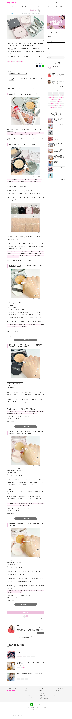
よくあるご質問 (59, 6)
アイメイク (50, 41)
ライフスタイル (53, 107)
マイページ (25, 693)
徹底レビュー (13, 61)
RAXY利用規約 (41, 697)
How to (19, 667)
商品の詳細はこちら (25, 340)
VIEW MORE (62, 86)
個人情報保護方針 (32, 707)
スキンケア (50, 36)
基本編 (62, 95)
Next (42, 618)
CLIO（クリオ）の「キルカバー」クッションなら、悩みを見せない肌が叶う (24, 82)
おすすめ (55, 93)
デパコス (50, 105)
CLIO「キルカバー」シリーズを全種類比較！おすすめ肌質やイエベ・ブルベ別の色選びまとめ (26, 79)
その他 (49, 53)
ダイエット (61, 105)
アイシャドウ (55, 97)
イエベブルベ (33, 656)
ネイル (49, 48)
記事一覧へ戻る (25, 637)
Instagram (55, 693)
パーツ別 (57, 103)
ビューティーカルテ (27, 695)
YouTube (55, 698)
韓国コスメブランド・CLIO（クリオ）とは (18, 73)
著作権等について (39, 707)
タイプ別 (59, 107)
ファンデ (18, 61)
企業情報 (27, 707)
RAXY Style (24, 6)
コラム (49, 50)
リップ (28, 656)
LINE (55, 695)
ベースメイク (12, 59)
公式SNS (47, 6)
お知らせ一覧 (41, 690)
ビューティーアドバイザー (28, 697)
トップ (13, 6)
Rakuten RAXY (12, 3)
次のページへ (25, 612)
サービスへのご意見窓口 (43, 695)
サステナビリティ (23, 715)
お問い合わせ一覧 (16, 715)
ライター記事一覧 (40, 633)
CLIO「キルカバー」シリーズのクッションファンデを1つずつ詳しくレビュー (25, 76)
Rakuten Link (56, 697)
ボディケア (50, 43)
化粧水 (62, 103)
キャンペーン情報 (36, 6)
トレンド (24, 656)
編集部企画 (61, 93)
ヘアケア (49, 46)
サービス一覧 (9, 715)
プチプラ (59, 101)
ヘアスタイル (53, 101)
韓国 (8, 61)
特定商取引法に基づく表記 (43, 698)
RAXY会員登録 (56, 690)
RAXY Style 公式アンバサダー (53, 95)
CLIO (21, 61)
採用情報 (44, 707)
